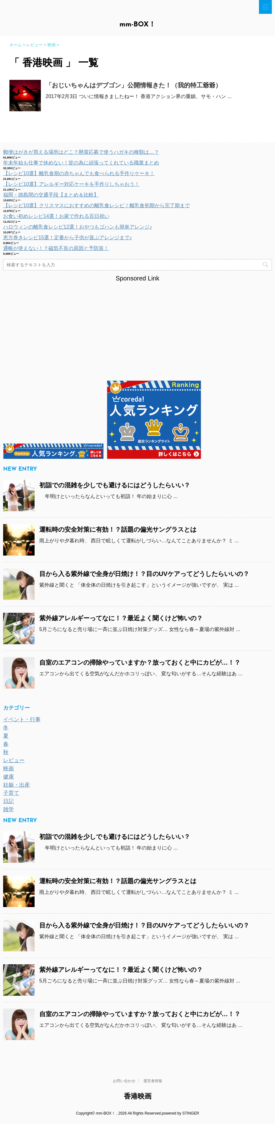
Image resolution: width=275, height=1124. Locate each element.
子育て (11, 793)
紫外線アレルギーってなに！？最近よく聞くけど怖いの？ (121, 618)
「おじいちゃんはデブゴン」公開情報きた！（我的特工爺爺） (134, 85)
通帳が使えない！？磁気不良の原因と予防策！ (56, 248)
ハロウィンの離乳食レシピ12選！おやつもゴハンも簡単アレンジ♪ (77, 227)
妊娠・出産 (16, 785)
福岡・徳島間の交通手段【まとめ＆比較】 (51, 194)
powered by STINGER (180, 1113)
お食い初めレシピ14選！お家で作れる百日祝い (56, 216)
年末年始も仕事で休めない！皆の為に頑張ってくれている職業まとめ (81, 162)
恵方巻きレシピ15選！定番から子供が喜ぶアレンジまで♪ (67, 237)
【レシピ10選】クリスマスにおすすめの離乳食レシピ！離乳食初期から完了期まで (96, 205)
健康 (8, 777)
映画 (8, 769)
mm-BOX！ (137, 24)
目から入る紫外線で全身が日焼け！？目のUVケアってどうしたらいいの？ (144, 573)
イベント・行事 (22, 720)
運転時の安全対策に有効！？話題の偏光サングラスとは (117, 529)
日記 (8, 801)
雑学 (8, 809)
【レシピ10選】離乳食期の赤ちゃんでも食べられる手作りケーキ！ (79, 173)
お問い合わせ (124, 1081)
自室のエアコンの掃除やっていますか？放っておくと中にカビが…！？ (139, 662)
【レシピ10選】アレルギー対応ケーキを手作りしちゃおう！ (71, 184)
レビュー (14, 760)
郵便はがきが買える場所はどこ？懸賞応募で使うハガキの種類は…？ (81, 152)
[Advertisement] (137, 327)
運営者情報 (152, 1081)
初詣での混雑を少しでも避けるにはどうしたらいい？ (114, 485)
